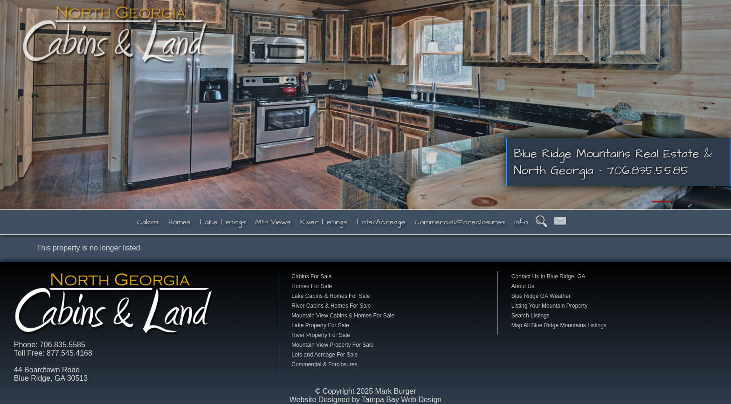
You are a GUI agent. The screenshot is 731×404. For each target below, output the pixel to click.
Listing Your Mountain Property (549, 306)
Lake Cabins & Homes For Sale (330, 296)
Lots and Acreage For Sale (324, 354)
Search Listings (530, 315)
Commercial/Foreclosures (459, 222)
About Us (522, 286)
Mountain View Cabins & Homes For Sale (342, 315)
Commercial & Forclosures (324, 364)
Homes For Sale (311, 286)
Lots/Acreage (380, 222)
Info (521, 222)
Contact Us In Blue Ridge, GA (548, 276)
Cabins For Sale (311, 276)
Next (719, 104)
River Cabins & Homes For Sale (331, 306)
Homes (179, 222)
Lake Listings (223, 222)
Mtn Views (273, 222)
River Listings (323, 222)
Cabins (148, 222)
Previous (11, 104)
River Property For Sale (320, 335)
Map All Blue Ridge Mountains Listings (559, 325)
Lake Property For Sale (320, 325)
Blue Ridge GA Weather (541, 296)
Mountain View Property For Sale (332, 345)
